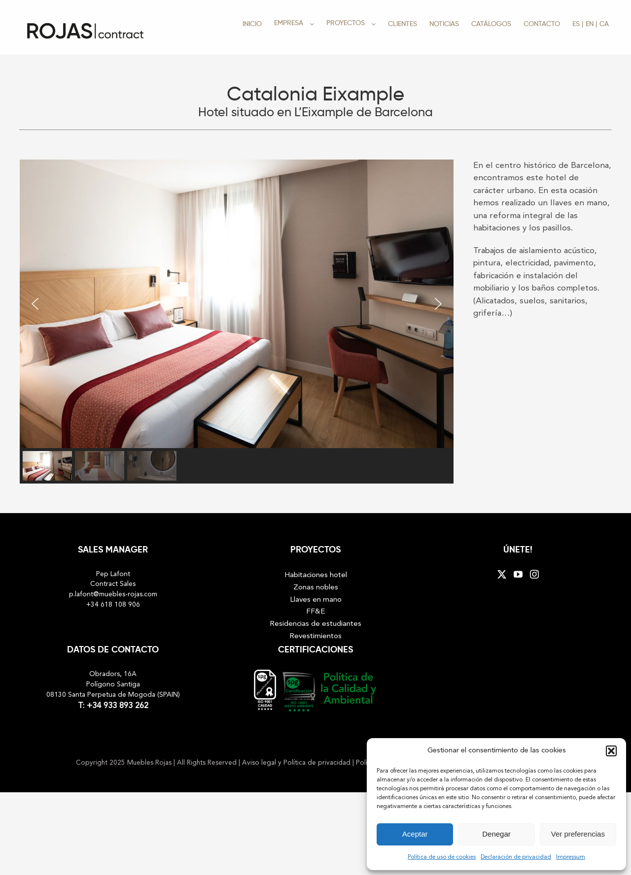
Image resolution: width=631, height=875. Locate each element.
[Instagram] (534, 574)
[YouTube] (518, 574)
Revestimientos (315, 636)
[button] (611, 751)
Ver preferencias (578, 834)
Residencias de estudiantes (315, 624)
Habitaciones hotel (315, 575)
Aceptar (415, 834)
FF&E (315, 612)
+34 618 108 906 (113, 605)
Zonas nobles (315, 587)
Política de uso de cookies (442, 857)
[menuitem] (577, 23)
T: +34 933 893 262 (113, 706)
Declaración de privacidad (516, 857)
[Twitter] (501, 574)
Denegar (496, 834)
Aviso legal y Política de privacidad (297, 763)
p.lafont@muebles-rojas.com (113, 594)
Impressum (570, 857)
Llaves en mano (316, 600)
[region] (237, 321)
